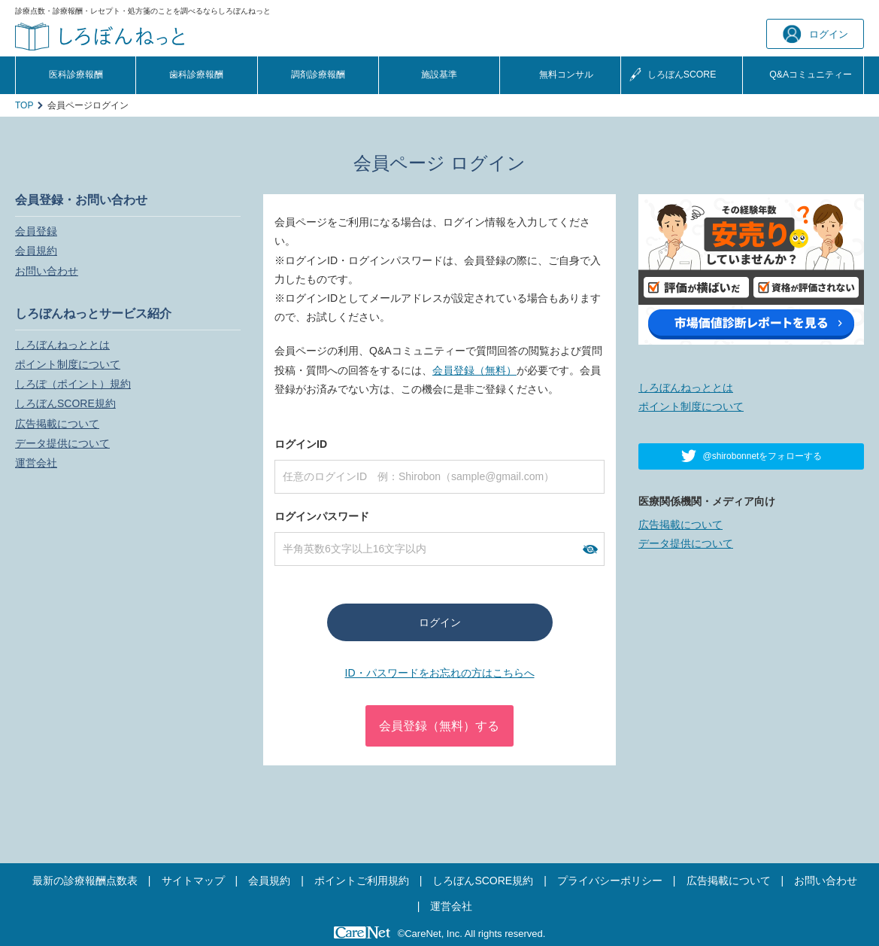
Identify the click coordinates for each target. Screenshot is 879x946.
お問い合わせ (46, 271)
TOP (24, 105)
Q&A (810, 75)
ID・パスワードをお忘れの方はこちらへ (440, 673)
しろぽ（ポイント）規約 (73, 384)
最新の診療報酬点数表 (85, 881)
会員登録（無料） (474, 370)
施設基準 (439, 74)
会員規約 (36, 251)
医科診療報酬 (76, 74)
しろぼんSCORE (682, 74)
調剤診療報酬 (318, 74)
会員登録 (36, 231)
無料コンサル (566, 74)
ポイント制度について (67, 364)
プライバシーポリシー (609, 881)
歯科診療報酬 (196, 74)
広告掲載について (57, 424)
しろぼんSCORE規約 (65, 403)
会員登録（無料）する (439, 725)
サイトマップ (193, 881)
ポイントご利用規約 (361, 881)
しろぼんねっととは (62, 345)
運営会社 (36, 463)
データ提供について (62, 443)
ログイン (815, 34)
